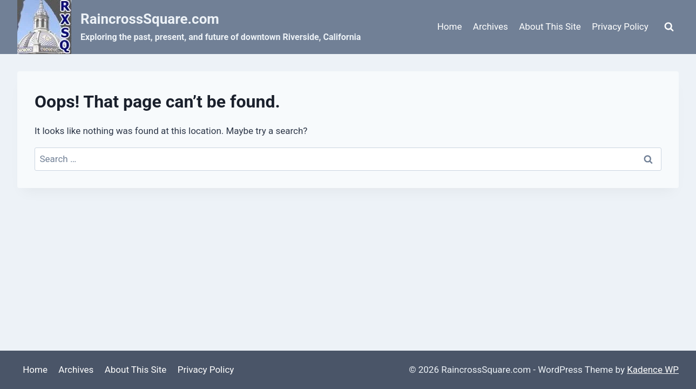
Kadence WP (653, 369)
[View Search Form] (669, 27)
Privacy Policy (620, 26)
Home (449, 26)
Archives (490, 26)
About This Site (550, 26)
